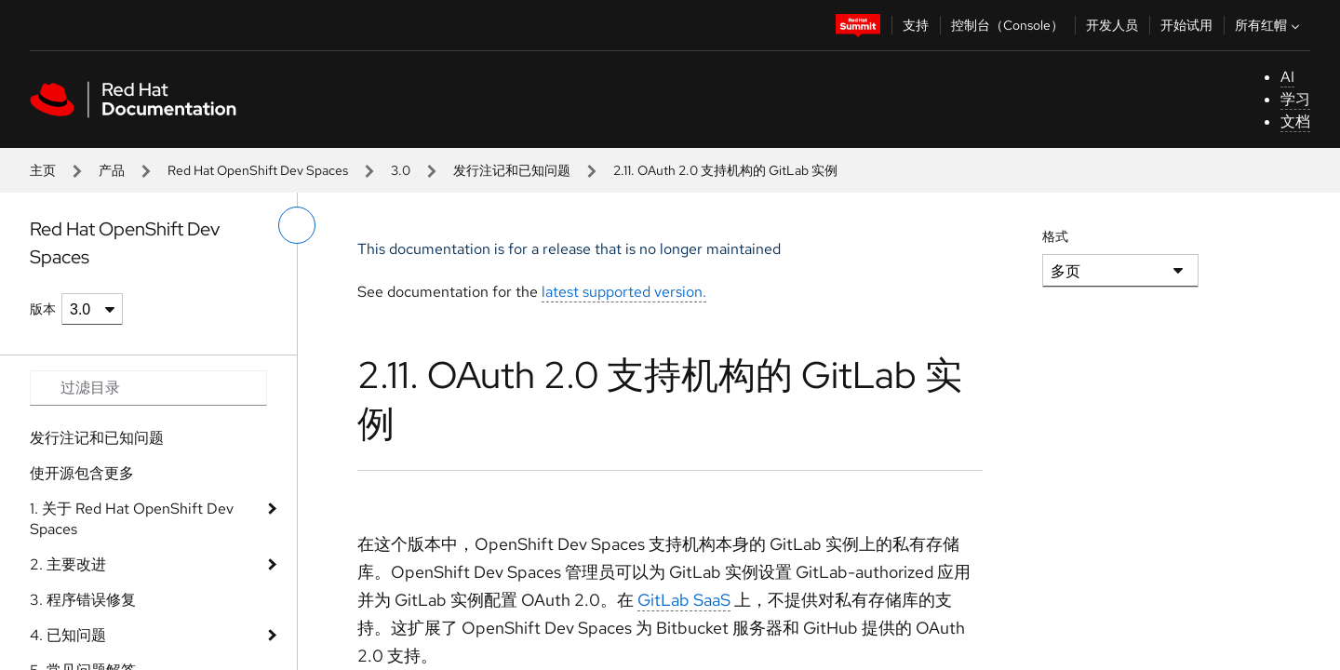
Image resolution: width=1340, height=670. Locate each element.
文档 (1295, 121)
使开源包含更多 (82, 473)
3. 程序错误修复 (83, 600)
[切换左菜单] (296, 225)
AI (1287, 77)
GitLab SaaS (683, 599)
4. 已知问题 (68, 635)
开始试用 (1186, 25)
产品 (112, 170)
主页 (43, 170)
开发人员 (1112, 25)
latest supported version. (624, 292)
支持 (916, 25)
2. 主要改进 (68, 564)
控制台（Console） (1007, 25)
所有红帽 (1269, 25)
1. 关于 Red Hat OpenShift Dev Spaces (132, 519)
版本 (43, 309)
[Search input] (148, 388)
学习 (1295, 99)
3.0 (400, 170)
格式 (1055, 236)
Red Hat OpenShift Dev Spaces (258, 170)
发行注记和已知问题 (511, 170)
